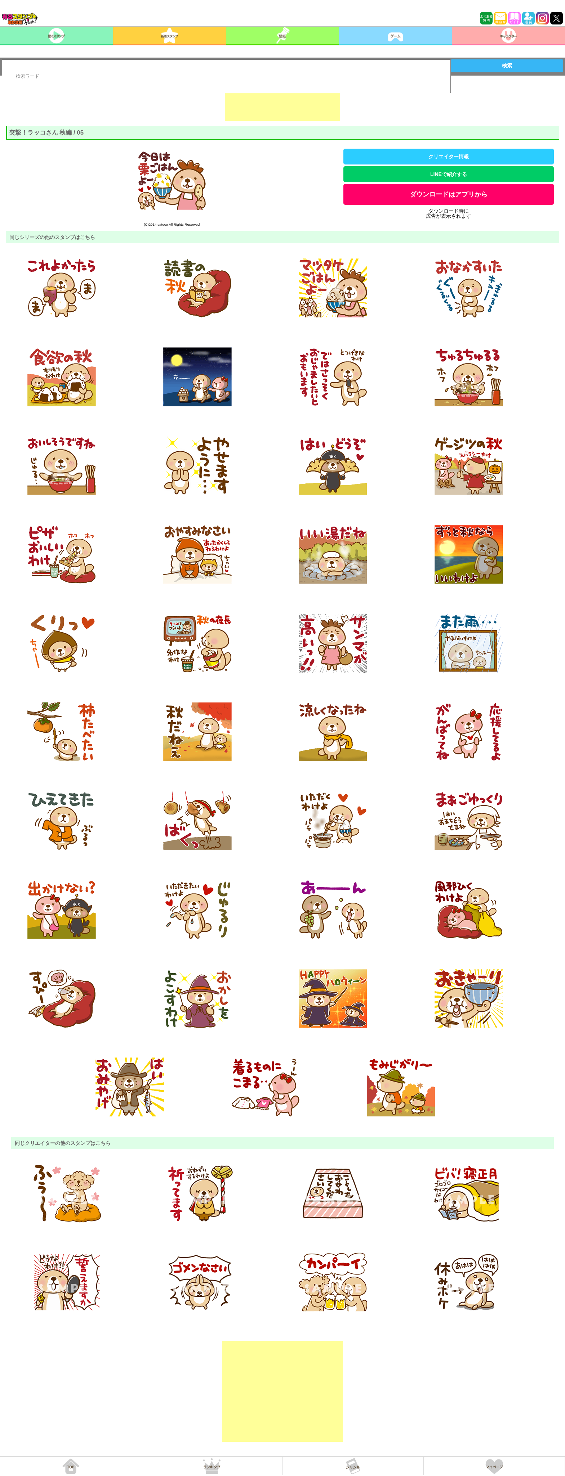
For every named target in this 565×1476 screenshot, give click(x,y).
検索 (507, 65)
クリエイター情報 (448, 156)
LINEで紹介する (448, 174)
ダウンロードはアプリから (449, 194)
